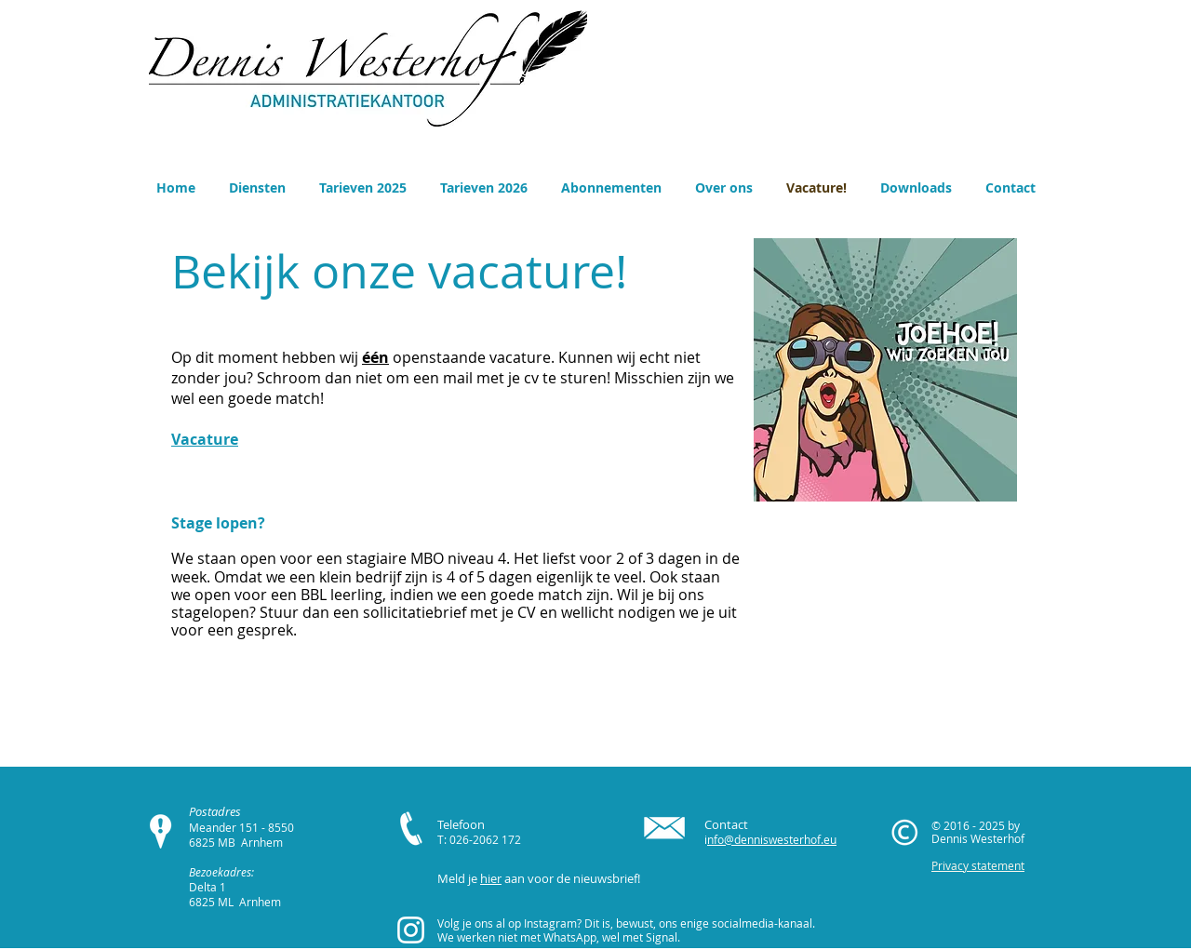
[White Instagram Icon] (411, 930)
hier (491, 878)
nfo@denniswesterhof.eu (771, 839)
